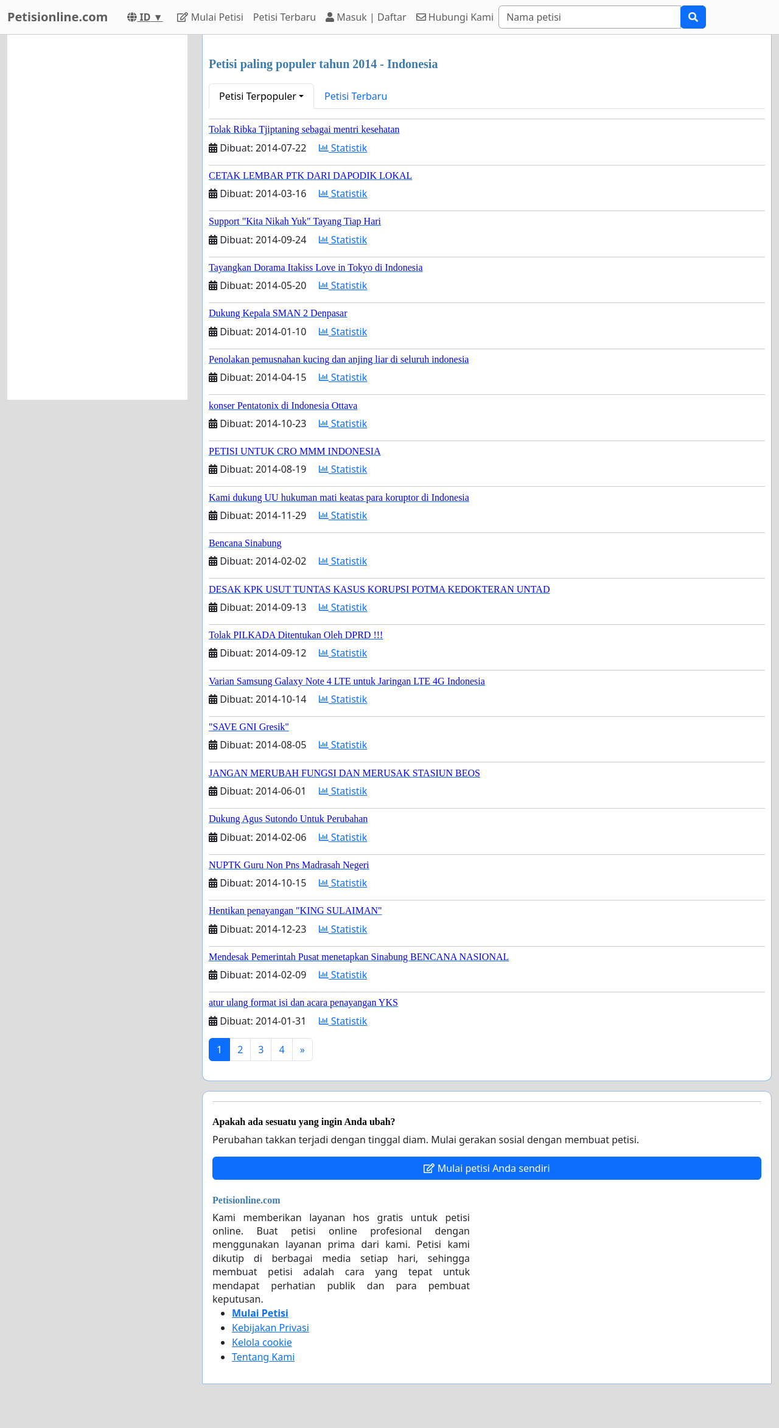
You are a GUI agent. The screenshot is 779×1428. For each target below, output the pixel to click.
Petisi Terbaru (284, 17)
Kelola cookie (262, 1342)
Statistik (343, 148)
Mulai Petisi (210, 17)
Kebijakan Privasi (270, 1327)
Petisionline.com (57, 17)
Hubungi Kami (455, 17)
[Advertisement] (97, 217)
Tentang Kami (263, 1357)
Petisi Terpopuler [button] (257, 96)
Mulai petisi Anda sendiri (487, 1168)
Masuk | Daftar (366, 17)
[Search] (589, 17)
